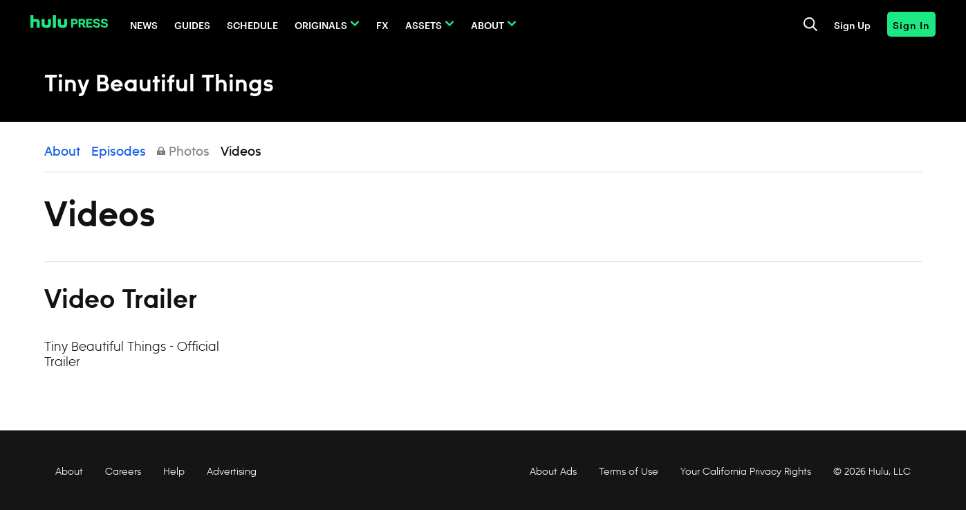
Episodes (118, 152)
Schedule (252, 24)
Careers (123, 471)
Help (174, 471)
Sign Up (852, 24)
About (487, 24)
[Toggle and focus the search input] (810, 24)
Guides (192, 24)
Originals (321, 24)
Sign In (911, 24)
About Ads (552, 471)
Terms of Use (628, 471)
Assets (423, 24)
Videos (241, 152)
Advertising (232, 471)
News (144, 24)
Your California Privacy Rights (745, 471)
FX (382, 24)
